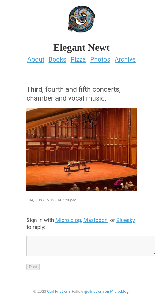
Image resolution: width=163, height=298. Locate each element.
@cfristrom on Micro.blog (106, 295)
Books (57, 59)
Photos (100, 59)
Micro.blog (68, 220)
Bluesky (125, 220)
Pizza (78, 59)
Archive (125, 59)
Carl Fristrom (58, 295)
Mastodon (95, 220)
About (35, 59)
